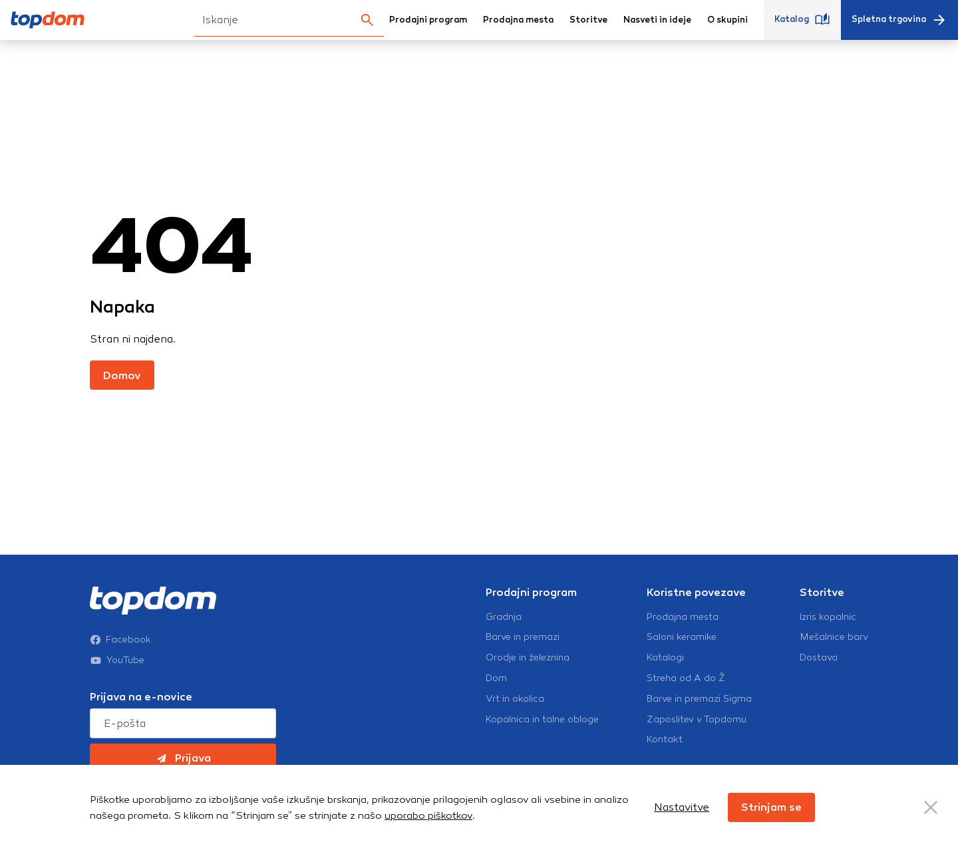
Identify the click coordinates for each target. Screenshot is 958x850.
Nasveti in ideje (657, 20)
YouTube (117, 660)
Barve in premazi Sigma (699, 699)
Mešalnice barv (834, 637)
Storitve (588, 20)
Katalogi (665, 657)
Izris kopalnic (828, 617)
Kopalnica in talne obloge (542, 719)
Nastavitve (681, 807)
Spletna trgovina (899, 20)
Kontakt (665, 739)
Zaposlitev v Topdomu (696, 719)
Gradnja (504, 617)
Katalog (802, 20)
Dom (496, 678)
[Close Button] (930, 807)
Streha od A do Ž (686, 678)
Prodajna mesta (518, 20)
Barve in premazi (522, 637)
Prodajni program (428, 20)
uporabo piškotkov (428, 815)
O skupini (727, 20)
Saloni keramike (682, 637)
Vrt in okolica (515, 699)
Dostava (819, 657)
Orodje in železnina (527, 657)
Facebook (120, 640)
